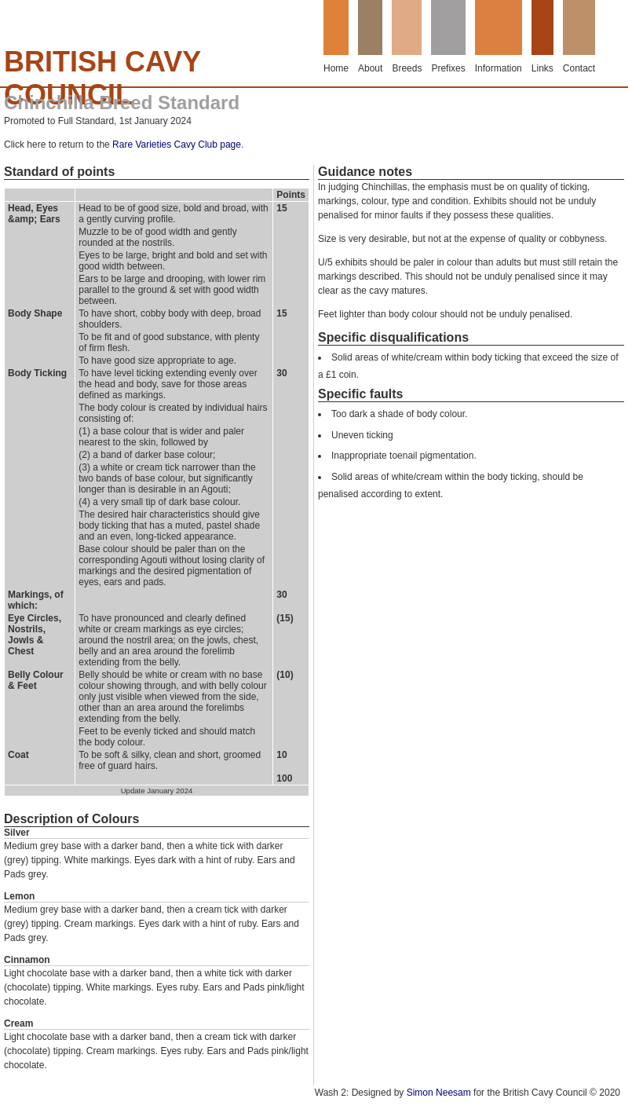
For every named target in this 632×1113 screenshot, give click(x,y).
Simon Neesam (439, 1092)
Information (498, 68)
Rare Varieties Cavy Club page (176, 144)
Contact (579, 68)
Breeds (407, 68)
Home (336, 68)
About (370, 68)
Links (542, 68)
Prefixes (448, 68)
